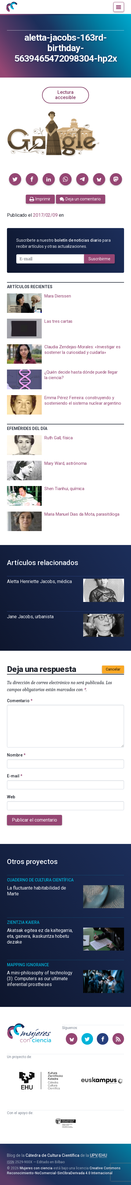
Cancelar (113, 669)
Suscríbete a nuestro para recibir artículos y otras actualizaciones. (63, 243)
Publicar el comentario (34, 820)
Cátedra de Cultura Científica (52, 1155)
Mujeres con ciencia (36, 1168)
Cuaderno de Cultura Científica (40, 880)
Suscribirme (99, 259)
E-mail (14, 776)
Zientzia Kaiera (23, 922)
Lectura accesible (65, 94)
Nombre (16, 755)
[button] (15, 179)
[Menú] (118, 7)
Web (11, 797)
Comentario (19, 700)
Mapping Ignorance (28, 964)
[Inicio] (11, 7)
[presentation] (65, 303)
